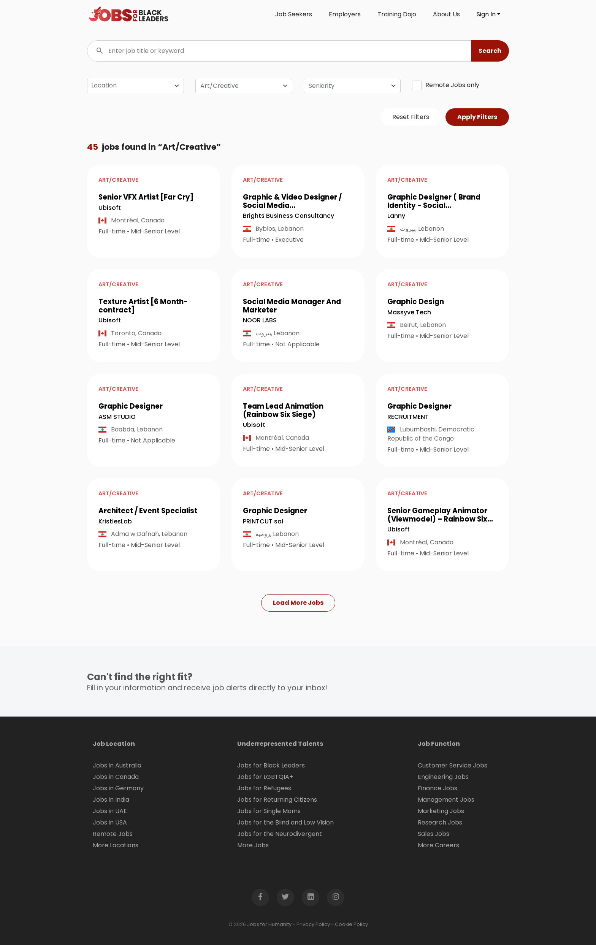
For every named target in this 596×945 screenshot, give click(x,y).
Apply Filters (477, 117)
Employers (345, 14)
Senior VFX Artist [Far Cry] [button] (145, 197)
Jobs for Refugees (264, 788)
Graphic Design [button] (415, 301)
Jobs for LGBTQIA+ (265, 776)
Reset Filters (410, 117)
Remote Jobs (113, 833)
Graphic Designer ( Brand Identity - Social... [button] (433, 201)
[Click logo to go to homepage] (128, 14)
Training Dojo (396, 14)
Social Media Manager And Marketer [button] (292, 306)
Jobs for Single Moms (269, 811)
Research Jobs (440, 822)
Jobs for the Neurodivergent (279, 833)
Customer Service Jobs (452, 765)
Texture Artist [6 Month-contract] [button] (143, 306)
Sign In (486, 14)
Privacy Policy (313, 924)
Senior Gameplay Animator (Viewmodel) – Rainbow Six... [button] (440, 515)
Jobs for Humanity (269, 924)
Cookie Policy (351, 924)
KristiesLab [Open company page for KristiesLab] (115, 521)
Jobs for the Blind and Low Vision (285, 822)
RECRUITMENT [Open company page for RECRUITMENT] (408, 416)
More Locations (115, 845)
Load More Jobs (298, 602)
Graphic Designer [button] (130, 406)
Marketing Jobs (441, 811)
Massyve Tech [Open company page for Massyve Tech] (409, 312)
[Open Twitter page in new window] (285, 897)
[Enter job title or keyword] (298, 51)
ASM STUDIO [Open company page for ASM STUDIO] (117, 416)
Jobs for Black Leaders (271, 765)
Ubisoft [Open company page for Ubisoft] (109, 207)
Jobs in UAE (110, 811)
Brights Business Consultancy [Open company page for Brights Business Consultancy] (288, 215)
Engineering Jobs (443, 776)
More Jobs (253, 845)
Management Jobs (446, 799)
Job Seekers (293, 14)
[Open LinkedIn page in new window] (310, 897)
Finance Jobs (437, 788)
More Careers (438, 845)
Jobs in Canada (116, 776)
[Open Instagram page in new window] (335, 897)
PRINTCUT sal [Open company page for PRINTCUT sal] (263, 521)
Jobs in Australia (117, 765)
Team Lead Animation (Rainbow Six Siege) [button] (283, 410)
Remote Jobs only (445, 85)
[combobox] (243, 86)
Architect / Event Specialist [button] (147, 510)
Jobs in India (111, 799)
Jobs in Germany (118, 788)
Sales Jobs (433, 833)
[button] (490, 51)
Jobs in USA (110, 822)
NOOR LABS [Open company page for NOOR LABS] (260, 320)
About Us (446, 14)
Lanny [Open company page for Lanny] (396, 215)
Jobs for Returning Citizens (277, 799)
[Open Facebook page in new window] (260, 897)
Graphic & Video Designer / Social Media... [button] (292, 201)
